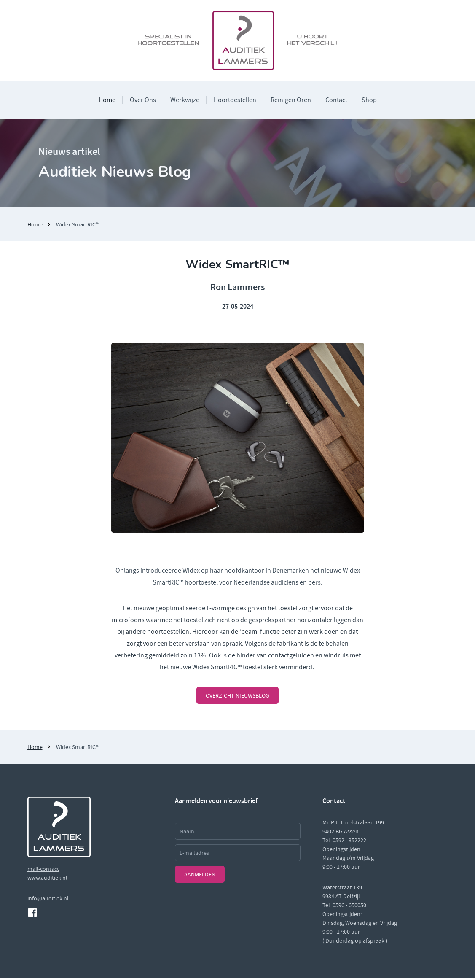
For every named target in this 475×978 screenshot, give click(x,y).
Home (107, 100)
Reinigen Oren (291, 100)
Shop (369, 100)
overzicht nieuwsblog (237, 695)
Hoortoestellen (235, 100)
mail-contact (43, 869)
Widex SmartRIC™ (77, 224)
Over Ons (143, 100)
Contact (336, 100)
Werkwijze (184, 100)
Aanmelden (199, 874)
